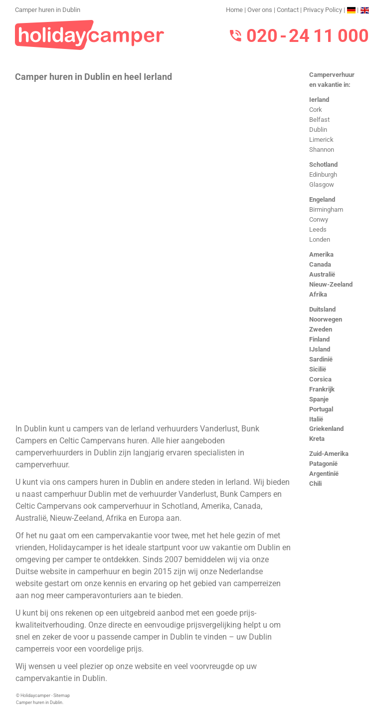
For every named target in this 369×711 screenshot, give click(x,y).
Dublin (318, 129)
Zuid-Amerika (329, 453)
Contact (288, 9)
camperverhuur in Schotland (147, 506)
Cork (315, 109)
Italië (316, 419)
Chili (315, 483)
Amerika (321, 254)
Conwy (318, 219)
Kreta (317, 438)
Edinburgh (323, 174)
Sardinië (321, 359)
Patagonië (323, 463)
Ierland (319, 99)
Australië (322, 274)
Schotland (323, 164)
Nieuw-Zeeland (331, 284)
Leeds (318, 229)
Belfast (319, 119)
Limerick (321, 139)
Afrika (318, 294)
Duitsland (322, 309)
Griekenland (326, 428)
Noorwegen (325, 319)
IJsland (319, 349)
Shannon (321, 149)
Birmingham (326, 209)
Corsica (320, 379)
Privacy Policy (322, 9)
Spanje (319, 399)
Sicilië (317, 369)
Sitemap (61, 695)
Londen (319, 239)
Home (234, 9)
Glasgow (321, 184)
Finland (319, 339)
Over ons (259, 9)
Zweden (320, 329)
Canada (320, 264)
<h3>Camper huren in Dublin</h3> (153, 251)
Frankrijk (322, 389)
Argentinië (324, 473)
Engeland (322, 199)
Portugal (321, 409)
